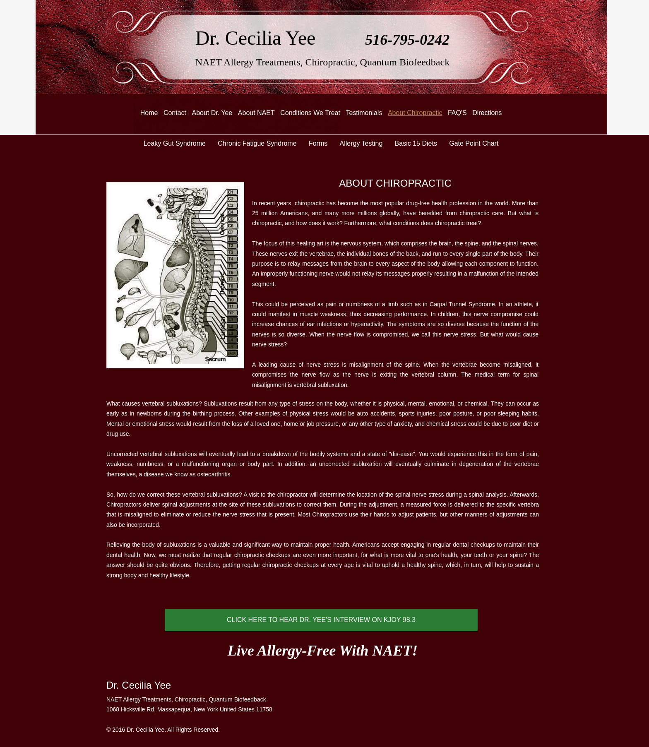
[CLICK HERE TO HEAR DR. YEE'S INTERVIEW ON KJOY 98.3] (321, 620)
